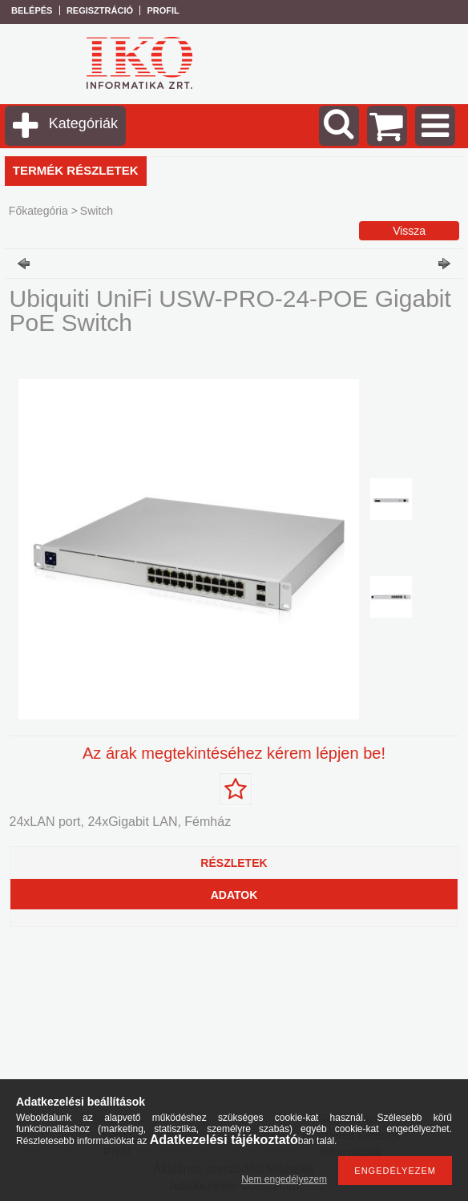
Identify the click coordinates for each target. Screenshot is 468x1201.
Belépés (31, 10)
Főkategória (38, 210)
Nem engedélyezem (284, 1179)
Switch (96, 210)
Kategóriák (83, 123)
